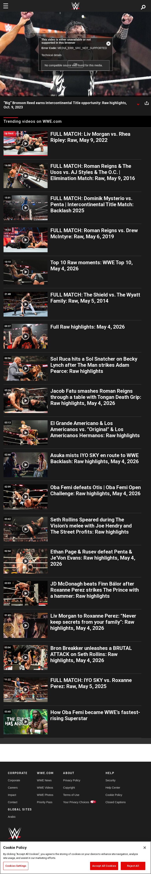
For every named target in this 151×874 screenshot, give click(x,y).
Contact (12, 802)
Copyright (69, 787)
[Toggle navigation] (5, 6)
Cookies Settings (15, 865)
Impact (12, 794)
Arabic (12, 816)
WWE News (44, 780)
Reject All (133, 865)
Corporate (14, 780)
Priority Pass (44, 802)
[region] (75, 857)
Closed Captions (116, 802)
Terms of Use (71, 794)
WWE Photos (45, 794)
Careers (13, 787)
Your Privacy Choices (76, 802)
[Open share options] (146, 103)
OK (75, 64)
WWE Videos (45, 787)
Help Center (113, 787)
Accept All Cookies (104, 865)
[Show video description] (138, 103)
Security (111, 780)
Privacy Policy (71, 780)
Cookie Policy (114, 794)
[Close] (144, 847)
